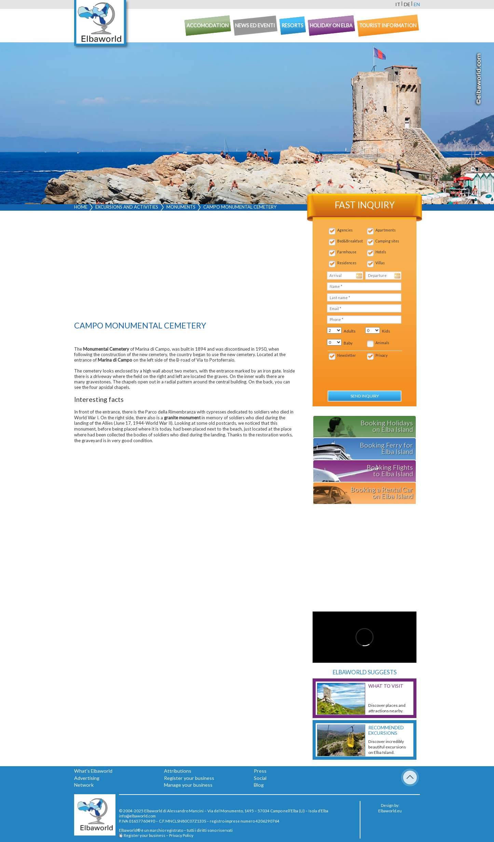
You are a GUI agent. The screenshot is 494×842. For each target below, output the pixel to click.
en (417, 4)
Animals (382, 343)
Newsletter (346, 355)
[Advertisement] (185, 267)
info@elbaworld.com (137, 815)
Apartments (385, 230)
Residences (346, 263)
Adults (350, 331)
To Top (410, 777)
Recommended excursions (386, 730)
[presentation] (363, 371)
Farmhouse (346, 252)
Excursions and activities (126, 207)
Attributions (177, 771)
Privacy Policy (181, 835)
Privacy (381, 355)
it (397, 4)
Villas (380, 263)
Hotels (380, 252)
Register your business (189, 778)
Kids (386, 331)
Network (84, 785)
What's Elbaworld (93, 771)
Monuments (180, 207)
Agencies (345, 230)
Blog (259, 785)
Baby (348, 343)
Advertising (86, 778)
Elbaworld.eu (390, 810)
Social (260, 778)
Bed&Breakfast (350, 241)
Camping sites (387, 241)
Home (80, 207)
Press (260, 771)
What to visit (385, 686)
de (407, 4)
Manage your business (188, 785)
